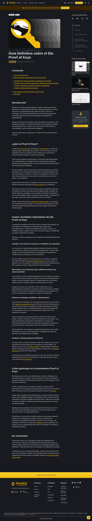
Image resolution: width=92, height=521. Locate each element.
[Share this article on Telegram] (82, 18)
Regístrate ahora (80, 126)
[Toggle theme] (88, 2)
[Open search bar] (64, 3)
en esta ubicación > (31, 514)
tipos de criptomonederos (35, 261)
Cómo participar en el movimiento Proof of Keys (28, 91)
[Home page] (10, 3)
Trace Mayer (44, 148)
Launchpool (51, 494)
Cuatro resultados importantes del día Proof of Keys (29, 77)
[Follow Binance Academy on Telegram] (77, 482)
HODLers (40, 422)
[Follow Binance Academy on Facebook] (72, 482)
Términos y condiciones (64, 487)
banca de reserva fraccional (25, 304)
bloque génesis (39, 184)
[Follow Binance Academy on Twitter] (75, 482)
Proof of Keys (23, 148)
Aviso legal (63, 495)
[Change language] (85, 3)
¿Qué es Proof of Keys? (20, 75)
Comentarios (64, 502)
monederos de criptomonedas (39, 201)
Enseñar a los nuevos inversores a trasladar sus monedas (32, 81)
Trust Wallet (51, 500)
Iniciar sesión (70, 2)
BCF (49, 489)
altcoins (53, 391)
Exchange (50, 486)
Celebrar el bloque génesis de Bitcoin (26, 88)
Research (50, 497)
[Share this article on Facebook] (77, 18)
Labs (49, 492)
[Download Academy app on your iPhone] (15, 492)
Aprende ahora (65, 7)
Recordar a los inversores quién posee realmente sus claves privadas (36, 83)
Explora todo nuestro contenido (46, 475)
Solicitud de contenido (63, 499)
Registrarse (79, 2)
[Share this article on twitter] (72, 18)
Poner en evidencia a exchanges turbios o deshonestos (32, 85)
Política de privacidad (63, 491)
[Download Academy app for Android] (24, 492)
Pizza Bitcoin (27, 359)
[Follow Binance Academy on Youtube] (80, 482)
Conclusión (16, 94)
